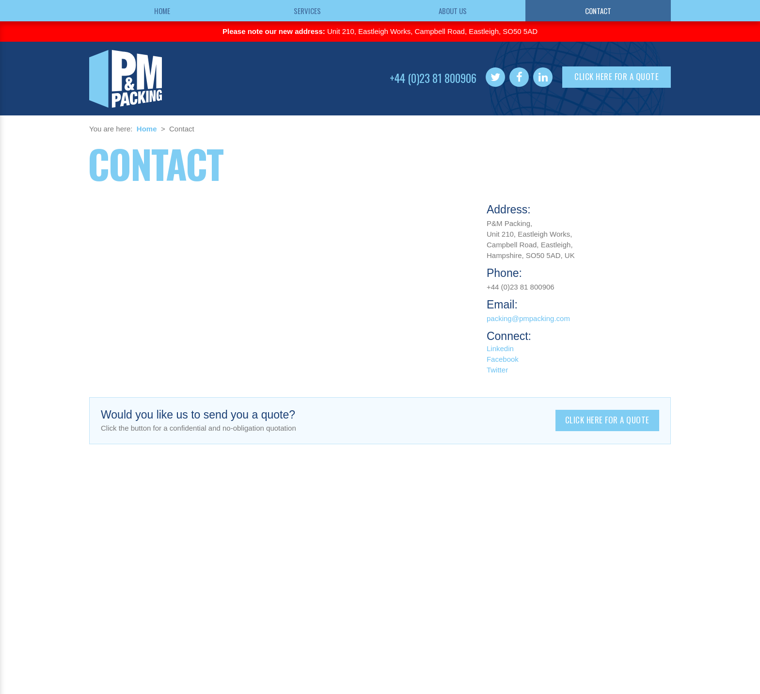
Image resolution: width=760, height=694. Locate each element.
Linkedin (500, 348)
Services (307, 10)
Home (162, 10)
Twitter (497, 370)
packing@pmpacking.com (528, 318)
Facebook (503, 359)
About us (453, 10)
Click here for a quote (616, 76)
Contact (598, 10)
